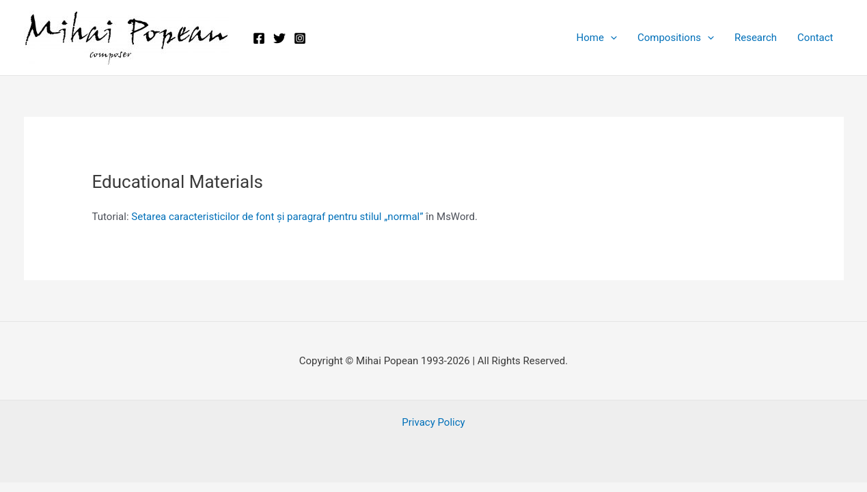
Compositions (675, 38)
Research (755, 37)
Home (597, 38)
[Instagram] (300, 38)
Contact (815, 37)
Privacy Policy (433, 422)
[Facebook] (259, 38)
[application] (610, 38)
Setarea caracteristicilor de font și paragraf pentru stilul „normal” (277, 216)
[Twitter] (279, 38)
